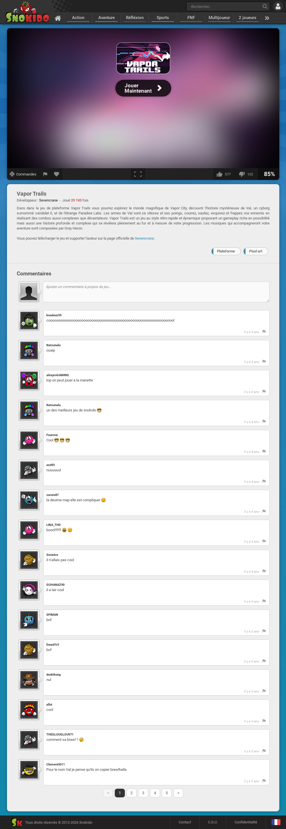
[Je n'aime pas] (247, 174)
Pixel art (255, 251)
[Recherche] (265, 6)
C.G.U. (213, 822)
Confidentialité (246, 822)
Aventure (106, 17)
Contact (185, 822)
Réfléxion (135, 17)
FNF (191, 17)
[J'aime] (224, 174)
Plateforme (226, 251)
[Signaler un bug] (45, 174)
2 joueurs (247, 17)
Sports (163, 17)
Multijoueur (219, 17)
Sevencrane (144, 238)
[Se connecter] (278, 6)
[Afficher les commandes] (23, 174)
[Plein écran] (138, 174)
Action (78, 17)
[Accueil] (58, 18)
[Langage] (276, 822)
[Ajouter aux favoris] (56, 174)
